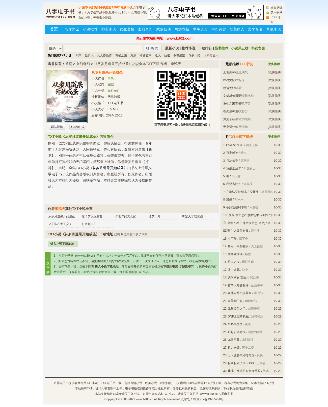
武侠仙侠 (163, 29)
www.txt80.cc (144, 399)
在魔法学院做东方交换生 (242, 192)
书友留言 (258, 48)
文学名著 (255, 29)
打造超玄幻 (89, 224)
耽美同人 (237, 29)
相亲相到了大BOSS (241, 363)
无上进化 (229, 127)
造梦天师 (155, 216)
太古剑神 (229, 72)
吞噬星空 (179, 55)
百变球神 (232, 153)
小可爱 (232, 238)
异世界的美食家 (125, 216)
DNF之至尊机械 (238, 316)
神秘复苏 (145, 55)
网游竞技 (182, 29)
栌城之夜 (234, 262)
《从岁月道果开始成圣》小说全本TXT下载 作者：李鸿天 (137, 64)
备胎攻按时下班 (236, 207)
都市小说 (108, 29)
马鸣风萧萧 (235, 324)
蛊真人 (89, 55)
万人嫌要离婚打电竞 (241, 355)
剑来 (79, 55)
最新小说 (127, 7)
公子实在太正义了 (60, 224)
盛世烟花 (234, 269)
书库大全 (72, 29)
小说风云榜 (239, 48)
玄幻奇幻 (145, 29)
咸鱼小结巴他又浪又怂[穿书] (246, 223)
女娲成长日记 (232, 95)
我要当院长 (233, 184)
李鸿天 (112, 78)
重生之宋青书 (232, 103)
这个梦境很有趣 (92, 216)
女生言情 (127, 29)
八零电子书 (61, 383)
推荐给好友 (77, 127)
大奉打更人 (211, 55)
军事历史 (200, 29)
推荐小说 (188, 48)
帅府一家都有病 (238, 246)
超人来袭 (234, 347)
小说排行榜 (85, 7)
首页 (68, 64)
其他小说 (273, 29)
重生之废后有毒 (238, 230)
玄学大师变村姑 (238, 285)
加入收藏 (276, 12)
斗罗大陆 (194, 55)
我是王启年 (233, 168)
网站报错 (57, 127)
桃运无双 (229, 88)
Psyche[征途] (235, 145)
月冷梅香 (232, 160)
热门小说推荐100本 (107, 7)
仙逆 (167, 55)
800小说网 (194, 383)
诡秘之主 (121, 55)
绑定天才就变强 (192, 216)
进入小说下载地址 (62, 244)
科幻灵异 (218, 29)
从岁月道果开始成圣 (61, 216)
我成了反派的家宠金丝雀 (244, 371)
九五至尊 (234, 339)
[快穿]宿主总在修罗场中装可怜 (248, 215)
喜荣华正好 (235, 301)
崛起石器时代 (237, 332)
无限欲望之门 (237, 308)
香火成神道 (230, 111)
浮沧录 (227, 119)
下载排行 (205, 48)
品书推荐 (221, 48)
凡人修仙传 (104, 55)
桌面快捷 (276, 7)
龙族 (133, 55)
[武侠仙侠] (274, 72)
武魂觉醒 (229, 80)
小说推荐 (90, 29)
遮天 (158, 55)
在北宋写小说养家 (239, 293)
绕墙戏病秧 (235, 254)
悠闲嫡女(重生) (237, 277)
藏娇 (229, 199)
